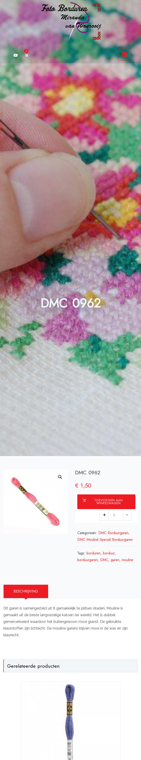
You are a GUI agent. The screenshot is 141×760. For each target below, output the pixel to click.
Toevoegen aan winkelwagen (102, 501)
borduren (93, 553)
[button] (60, 477)
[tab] (25, 591)
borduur (108, 553)
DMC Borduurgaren (113, 532)
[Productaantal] (115, 515)
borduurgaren (87, 559)
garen (115, 559)
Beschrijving (26, 591)
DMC (104, 559)
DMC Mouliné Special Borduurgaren (105, 539)
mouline (127, 559)
